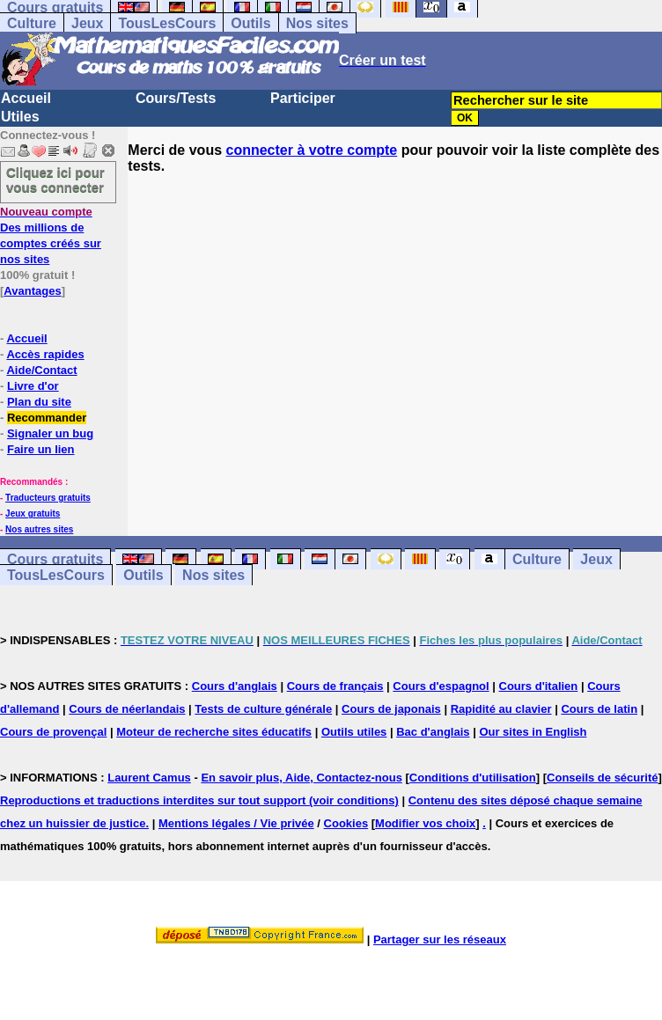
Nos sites (317, 23)
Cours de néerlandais (127, 708)
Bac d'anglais (432, 731)
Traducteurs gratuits (48, 498)
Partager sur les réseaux (439, 939)
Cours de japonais (391, 708)
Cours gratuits (55, 559)
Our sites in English (532, 731)
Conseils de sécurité (602, 777)
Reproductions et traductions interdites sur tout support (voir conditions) (199, 800)
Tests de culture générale (263, 708)
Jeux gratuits (32, 513)
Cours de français (335, 686)
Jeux (87, 23)
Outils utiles (353, 731)
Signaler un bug (50, 433)
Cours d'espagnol (441, 686)
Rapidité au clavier (501, 708)
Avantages (32, 290)
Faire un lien (41, 449)
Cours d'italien (538, 686)
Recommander (46, 417)
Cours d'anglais (234, 686)
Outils (250, 23)
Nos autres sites (39, 529)
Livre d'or (33, 386)
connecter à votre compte (312, 150)
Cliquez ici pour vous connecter (55, 179)
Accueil (26, 98)
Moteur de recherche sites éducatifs (214, 731)
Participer (302, 98)
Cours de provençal (53, 731)
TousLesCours (167, 23)
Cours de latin (599, 708)
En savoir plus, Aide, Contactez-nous (301, 777)
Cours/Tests (176, 98)
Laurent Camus (149, 777)
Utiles (20, 116)
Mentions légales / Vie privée (236, 823)
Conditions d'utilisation (472, 777)
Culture (31, 23)
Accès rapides (45, 354)
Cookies (346, 823)
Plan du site (39, 401)
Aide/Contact (41, 370)
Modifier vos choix (425, 823)
